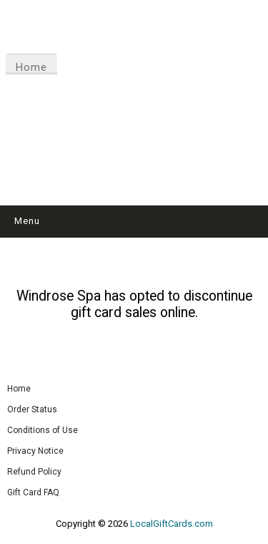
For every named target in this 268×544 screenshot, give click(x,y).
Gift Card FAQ (33, 492)
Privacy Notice (35, 451)
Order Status (32, 409)
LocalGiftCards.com (171, 523)
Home (31, 67)
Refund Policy (34, 472)
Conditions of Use (42, 430)
